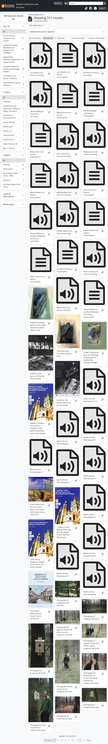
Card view (48, 38)
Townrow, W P (13, 135)
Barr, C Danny (13, 148)
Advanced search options (42, 31)
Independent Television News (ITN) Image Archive (13, 59)
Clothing (13, 165)
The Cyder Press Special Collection (13, 77)
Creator (6, 92)
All (4, 31)
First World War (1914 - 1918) (13, 185)
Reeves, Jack (13, 127)
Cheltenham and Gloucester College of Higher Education (13, 108)
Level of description (8, 195)
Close (41, 14)
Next (88, 740)
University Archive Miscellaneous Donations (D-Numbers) (13, 49)
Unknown (13, 102)
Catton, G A (13, 131)
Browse (57, 3)
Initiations (13, 180)
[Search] (86, 3)
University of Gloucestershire (13, 116)
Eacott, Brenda (13, 122)
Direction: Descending (96, 38)
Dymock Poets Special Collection (13, 84)
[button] (86, 8)
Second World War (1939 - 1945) (13, 174)
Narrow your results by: (13, 17)
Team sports (13, 169)
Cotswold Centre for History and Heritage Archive (13, 69)
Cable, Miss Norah (13, 144)
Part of (6, 26)
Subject (6, 155)
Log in (101, 8)
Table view (60, 38)
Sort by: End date (78, 38)
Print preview (35, 38)
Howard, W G (13, 140)
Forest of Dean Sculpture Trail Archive (13, 38)
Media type (8, 204)
